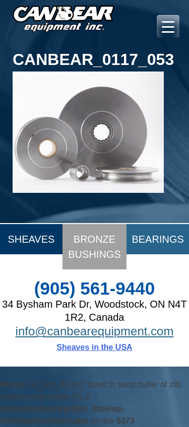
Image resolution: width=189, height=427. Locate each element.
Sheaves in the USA (94, 347)
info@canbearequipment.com (95, 331)
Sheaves (31, 239)
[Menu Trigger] (168, 26)
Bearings (157, 239)
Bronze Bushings (94, 247)
